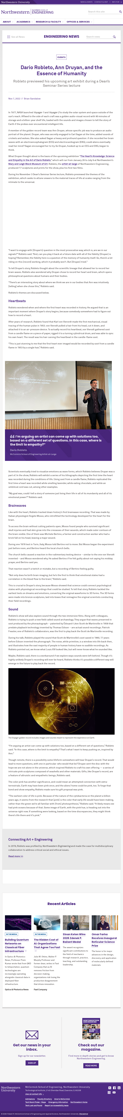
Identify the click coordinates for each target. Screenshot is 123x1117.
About (8, 21)
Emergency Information (58, 1102)
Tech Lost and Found (33, 1105)
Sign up (32, 1063)
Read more (91, 1066)
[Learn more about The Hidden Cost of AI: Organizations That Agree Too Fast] (47, 922)
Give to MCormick (62, 1099)
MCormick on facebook (114, 1087)
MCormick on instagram (109, 1092)
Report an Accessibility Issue (56, 1105)
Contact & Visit (101, 2)
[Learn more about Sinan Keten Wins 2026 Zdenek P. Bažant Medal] (76, 922)
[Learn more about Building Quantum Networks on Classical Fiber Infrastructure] (18, 922)
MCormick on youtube (114, 1092)
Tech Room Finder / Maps (35, 1102)
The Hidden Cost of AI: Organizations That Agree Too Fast (47, 943)
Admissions (30, 1099)
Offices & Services (79, 21)
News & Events (86, 2)
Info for (117, 2)
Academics (25, 21)
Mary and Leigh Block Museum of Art (28, 164)
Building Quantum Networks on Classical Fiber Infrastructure (17, 945)
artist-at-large (69, 164)
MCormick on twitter (109, 1087)
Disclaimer (83, 1114)
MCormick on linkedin (119, 1087)
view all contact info (33, 1094)
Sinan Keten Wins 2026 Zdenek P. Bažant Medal (74, 938)
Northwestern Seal (13, 1093)
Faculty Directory (44, 1099)
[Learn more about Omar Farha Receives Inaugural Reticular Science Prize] (105, 922)
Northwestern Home (78, 1102)
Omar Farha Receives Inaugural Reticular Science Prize (104, 940)
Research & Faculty (49, 21)
